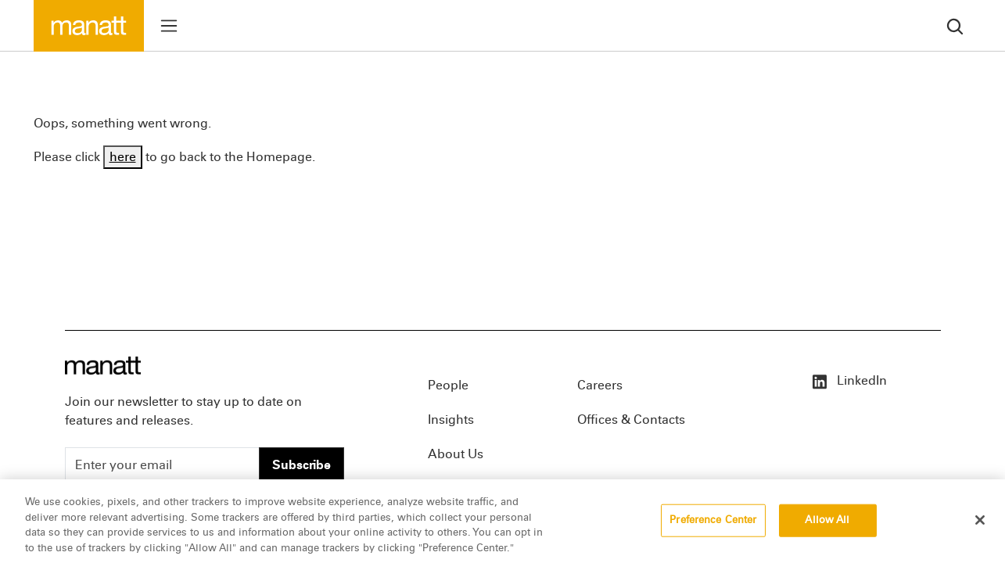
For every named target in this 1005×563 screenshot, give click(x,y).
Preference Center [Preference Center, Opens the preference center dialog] (712, 527)
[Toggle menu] (169, 26)
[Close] (980, 527)
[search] (955, 25)
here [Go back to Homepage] (122, 156)
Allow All (827, 527)
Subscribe (301, 464)
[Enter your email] (162, 465)
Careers (600, 385)
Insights (451, 419)
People (448, 385)
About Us (455, 453)
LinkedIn (848, 380)
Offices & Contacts (631, 419)
